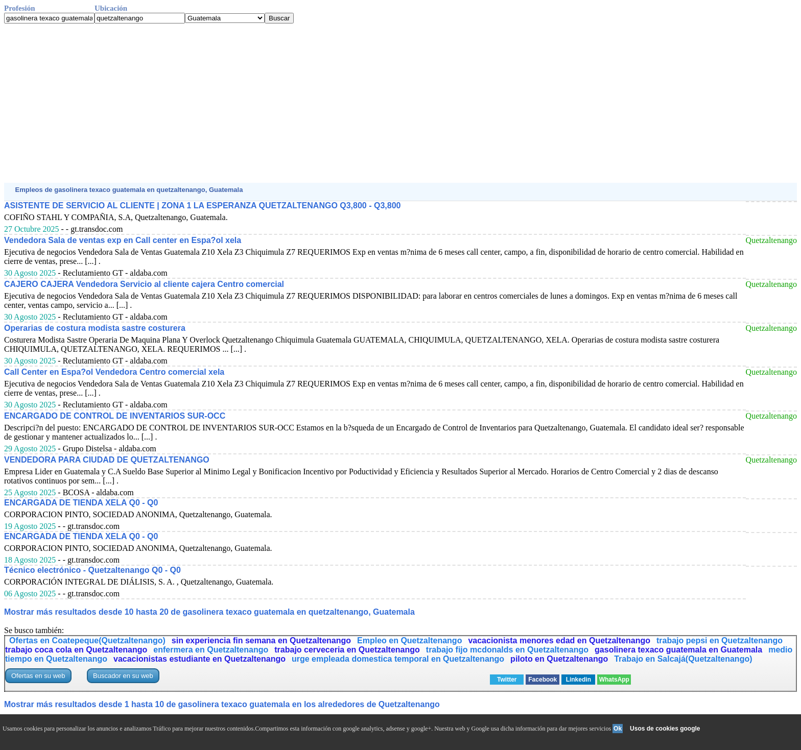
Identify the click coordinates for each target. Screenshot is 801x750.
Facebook (542, 679)
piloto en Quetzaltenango (559, 659)
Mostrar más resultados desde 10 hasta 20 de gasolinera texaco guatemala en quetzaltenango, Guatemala (209, 612)
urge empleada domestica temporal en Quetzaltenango (398, 659)
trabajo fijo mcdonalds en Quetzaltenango (507, 649)
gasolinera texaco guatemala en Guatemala (678, 649)
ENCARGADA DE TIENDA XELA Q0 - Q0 (81, 502)
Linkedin (578, 679)
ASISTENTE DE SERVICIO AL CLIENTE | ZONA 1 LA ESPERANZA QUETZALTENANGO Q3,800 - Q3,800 (202, 205)
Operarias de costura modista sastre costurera (94, 328)
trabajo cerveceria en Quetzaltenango (347, 649)
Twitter (506, 679)
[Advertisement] (310, 103)
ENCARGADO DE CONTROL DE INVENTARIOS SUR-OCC (114, 416)
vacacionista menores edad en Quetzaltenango (559, 640)
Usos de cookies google (665, 728)
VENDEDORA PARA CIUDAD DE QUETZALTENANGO (106, 459)
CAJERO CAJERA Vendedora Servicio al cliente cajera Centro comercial (144, 284)
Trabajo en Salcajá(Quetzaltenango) (683, 659)
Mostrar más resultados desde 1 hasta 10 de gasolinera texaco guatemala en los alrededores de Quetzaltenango (222, 704)
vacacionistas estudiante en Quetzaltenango (199, 659)
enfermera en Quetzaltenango (210, 649)
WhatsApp (614, 679)
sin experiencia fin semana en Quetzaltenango (261, 640)
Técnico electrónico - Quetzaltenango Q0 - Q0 (92, 570)
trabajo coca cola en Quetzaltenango (76, 649)
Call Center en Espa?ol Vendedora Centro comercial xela (114, 372)
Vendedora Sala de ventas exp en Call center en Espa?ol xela (122, 240)
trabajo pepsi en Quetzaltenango (719, 640)
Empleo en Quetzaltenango (409, 640)
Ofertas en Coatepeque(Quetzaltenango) (87, 640)
